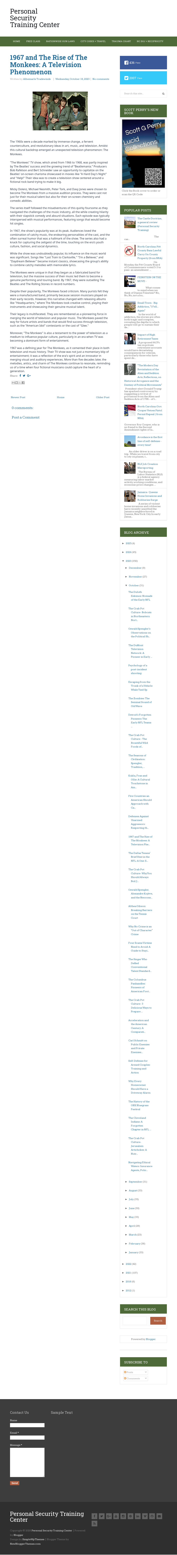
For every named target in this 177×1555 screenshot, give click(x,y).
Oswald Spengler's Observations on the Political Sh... (139, 633)
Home (17, 41)
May (131, 1217)
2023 (129, 561)
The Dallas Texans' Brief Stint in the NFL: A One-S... (139, 857)
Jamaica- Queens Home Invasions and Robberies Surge (149, 496)
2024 (129, 552)
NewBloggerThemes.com (25, 1544)
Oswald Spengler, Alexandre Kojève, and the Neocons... (140, 894)
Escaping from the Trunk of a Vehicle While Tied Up (140, 686)
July (131, 1199)
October (134, 585)
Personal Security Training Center (35, 18)
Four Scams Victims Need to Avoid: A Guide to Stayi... (140, 947)
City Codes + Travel (97, 41)
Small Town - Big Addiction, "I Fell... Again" (147, 307)
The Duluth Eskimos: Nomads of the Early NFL (140, 596)
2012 (129, 1290)
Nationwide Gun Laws (63, 41)
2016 (129, 1281)
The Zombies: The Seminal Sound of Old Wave (140, 702)
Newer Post (18, 397)
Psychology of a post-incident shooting (137, 669)
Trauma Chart (126, 41)
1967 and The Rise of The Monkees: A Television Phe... (140, 841)
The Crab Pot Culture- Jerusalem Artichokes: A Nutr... (137, 1146)
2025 (129, 543)
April (132, 1226)
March (133, 1235)
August (133, 1190)
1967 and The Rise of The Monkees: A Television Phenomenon (48, 64)
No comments (101, 79)
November (135, 577)
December (135, 568)
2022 (129, 1264)
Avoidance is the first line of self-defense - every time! (149, 441)
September (136, 1182)
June (132, 1208)
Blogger (150, 1339)
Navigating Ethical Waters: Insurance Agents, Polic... (140, 1166)
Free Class (35, 41)
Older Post (103, 397)
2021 (129, 1273)
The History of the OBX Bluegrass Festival (139, 1105)
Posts (128, 1372)
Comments (132, 1378)
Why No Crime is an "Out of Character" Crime (140, 930)
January (134, 1252)
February (135, 1244)
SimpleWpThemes (33, 1539)
